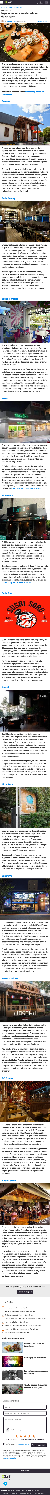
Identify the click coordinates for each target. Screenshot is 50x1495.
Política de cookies (38, 1493)
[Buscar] (47, 2)
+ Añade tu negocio (43, 21)
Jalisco (9, 4)
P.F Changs (7, 1078)
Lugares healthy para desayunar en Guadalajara (21, 1329)
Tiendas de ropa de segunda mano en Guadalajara (35, 1386)
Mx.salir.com (4, 7)
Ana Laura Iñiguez (12, 21)
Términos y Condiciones (10, 1493)
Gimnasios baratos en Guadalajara (17, 1332)
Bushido (6, 687)
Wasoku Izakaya (10, 978)
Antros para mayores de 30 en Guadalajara (20, 1311)
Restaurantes (17, 7)
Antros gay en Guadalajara (35, 1357)
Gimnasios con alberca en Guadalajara (18, 1307)
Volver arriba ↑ (25, 1470)
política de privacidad (23, 1444)
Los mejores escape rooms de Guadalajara (36, 1372)
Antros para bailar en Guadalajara (16, 1322)
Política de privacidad (25, 1493)
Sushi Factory (8, 198)
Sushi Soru (7, 593)
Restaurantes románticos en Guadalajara (19, 1315)
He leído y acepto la (17, 1444)
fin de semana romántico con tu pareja (25, 488)
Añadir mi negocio (25, 1292)
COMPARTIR (40, 3)
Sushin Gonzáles (10, 299)
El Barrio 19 (7, 496)
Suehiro (6, 101)
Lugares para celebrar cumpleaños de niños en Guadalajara (25, 1318)
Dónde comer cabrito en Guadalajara (34, 1345)
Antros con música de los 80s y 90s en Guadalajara (23, 1325)
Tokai (4, 399)
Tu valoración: (11, 1440)
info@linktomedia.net (10, 1459)
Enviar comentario (38, 1445)
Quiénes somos (20, 1490)
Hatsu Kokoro (9, 1181)
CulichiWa (7, 876)
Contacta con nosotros (32, 1490)
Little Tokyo (8, 784)
